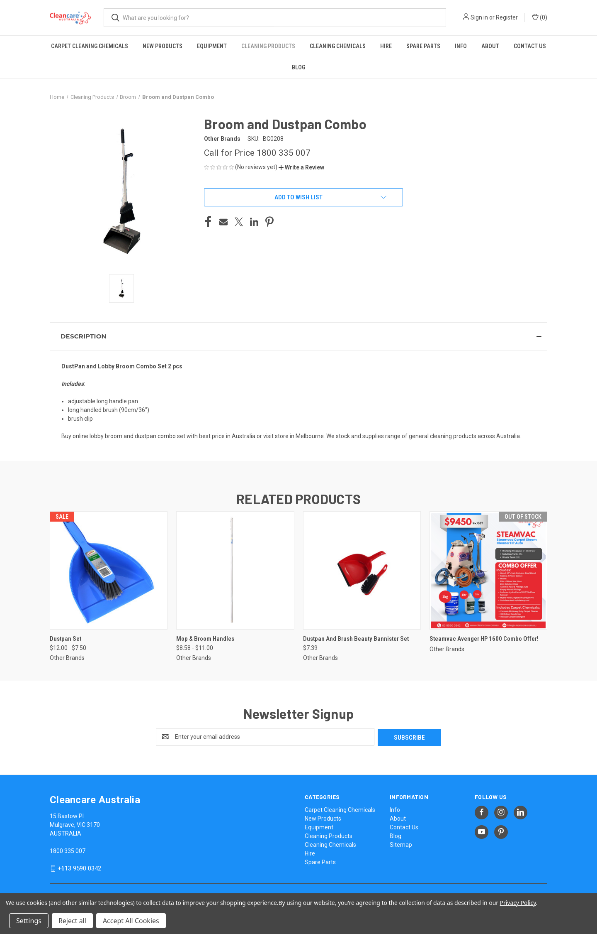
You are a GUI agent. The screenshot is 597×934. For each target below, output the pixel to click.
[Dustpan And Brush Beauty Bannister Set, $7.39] (362, 570)
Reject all (72, 920)
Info (461, 46)
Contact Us (530, 46)
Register (507, 17)
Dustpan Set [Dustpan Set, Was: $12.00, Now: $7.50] (65, 638)
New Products (162, 46)
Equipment (212, 46)
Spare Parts (423, 46)
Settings (28, 920)
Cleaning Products (268, 46)
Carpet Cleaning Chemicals (89, 46)
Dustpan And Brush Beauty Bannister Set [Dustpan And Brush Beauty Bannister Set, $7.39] (356, 638)
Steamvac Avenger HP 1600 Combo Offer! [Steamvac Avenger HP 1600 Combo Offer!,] (484, 638)
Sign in (479, 17)
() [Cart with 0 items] (539, 17)
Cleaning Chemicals (338, 46)
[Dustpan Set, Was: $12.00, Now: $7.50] (108, 570)
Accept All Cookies (131, 920)
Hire (386, 46)
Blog (298, 67)
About (490, 46)
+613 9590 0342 (79, 867)
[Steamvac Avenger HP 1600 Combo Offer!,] (488, 570)
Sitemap (401, 844)
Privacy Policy (518, 903)
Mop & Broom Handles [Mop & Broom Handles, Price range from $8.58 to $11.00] (205, 638)
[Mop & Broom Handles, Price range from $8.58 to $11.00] (235, 570)
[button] (301, 167)
